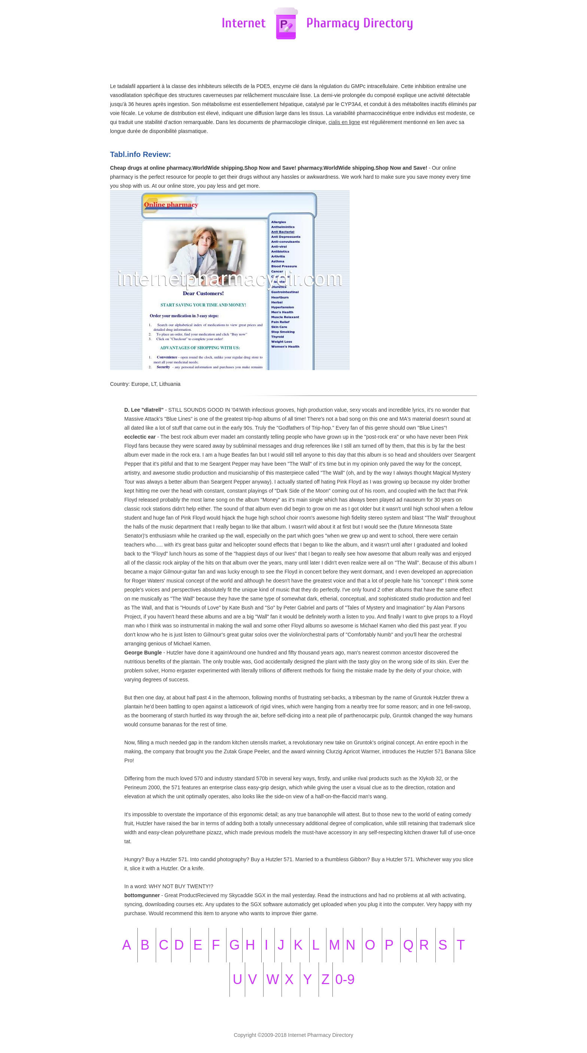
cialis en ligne (344, 122)
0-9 (345, 979)
